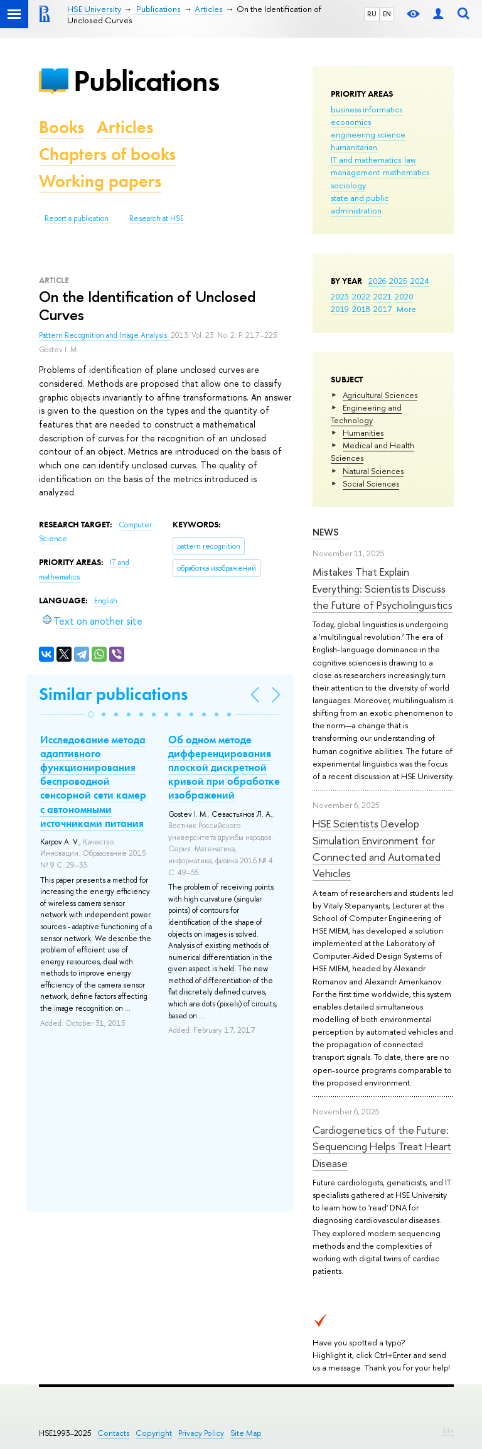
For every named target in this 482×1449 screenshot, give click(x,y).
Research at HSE (156, 218)
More (406, 309)
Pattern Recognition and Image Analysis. (105, 335)
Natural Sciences (373, 471)
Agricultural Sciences (380, 395)
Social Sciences (371, 483)
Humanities (363, 432)
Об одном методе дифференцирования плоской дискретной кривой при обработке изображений (224, 767)
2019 (340, 309)
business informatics (366, 109)
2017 (382, 309)
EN (387, 13)
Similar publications (113, 694)
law (410, 159)
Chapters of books (107, 154)
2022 (361, 296)
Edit (448, 1430)
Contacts (113, 1433)
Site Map (246, 1433)
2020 (404, 296)
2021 (382, 296)
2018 (361, 309)
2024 (419, 280)
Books (61, 127)
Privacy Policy (201, 1433)
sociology (348, 185)
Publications (146, 81)
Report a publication (77, 218)
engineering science (368, 134)
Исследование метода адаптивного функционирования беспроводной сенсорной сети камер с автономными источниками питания (93, 781)
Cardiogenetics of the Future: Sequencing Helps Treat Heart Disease (382, 1146)
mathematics (406, 172)
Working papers (100, 181)
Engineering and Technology (366, 414)
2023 (340, 296)
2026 (377, 280)
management (355, 172)
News (326, 532)
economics (351, 121)
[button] (91, 714)
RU (372, 13)
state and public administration (359, 204)
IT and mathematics (366, 159)
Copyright (154, 1433)
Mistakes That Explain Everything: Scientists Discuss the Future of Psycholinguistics (383, 588)
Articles (125, 127)
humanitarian (354, 147)
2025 (398, 280)
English (105, 601)
